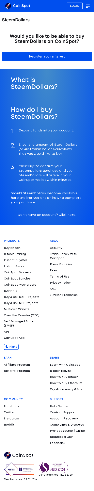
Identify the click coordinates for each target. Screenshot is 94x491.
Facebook (11, 406)
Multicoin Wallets (16, 309)
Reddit (9, 425)
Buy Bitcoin (12, 248)
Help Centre (59, 406)
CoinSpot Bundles (17, 279)
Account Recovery (64, 418)
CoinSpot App (14, 338)
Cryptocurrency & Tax (66, 389)
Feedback (57, 443)
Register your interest (47, 56)
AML (53, 289)
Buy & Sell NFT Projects (21, 303)
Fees (53, 270)
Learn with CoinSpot (65, 365)
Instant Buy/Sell (15, 260)
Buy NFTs (10, 291)
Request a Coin (61, 437)
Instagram (11, 418)
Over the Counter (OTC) (21, 315)
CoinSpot (17, 6)
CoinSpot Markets (17, 272)
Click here (67, 214)
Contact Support (63, 412)
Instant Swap (14, 266)
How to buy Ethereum (66, 383)
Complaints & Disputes (67, 425)
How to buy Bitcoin (64, 377)
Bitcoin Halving (61, 371)
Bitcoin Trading (15, 254)
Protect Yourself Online (67, 431)
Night (11, 347)
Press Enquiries (61, 264)
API (6, 332)
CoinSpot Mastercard (20, 285)
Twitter (9, 412)
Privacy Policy (60, 283)
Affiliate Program (17, 365)
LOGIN (74, 6)
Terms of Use (60, 277)
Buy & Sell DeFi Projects (21, 297)
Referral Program (17, 371)
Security (56, 248)
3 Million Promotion (64, 295)
